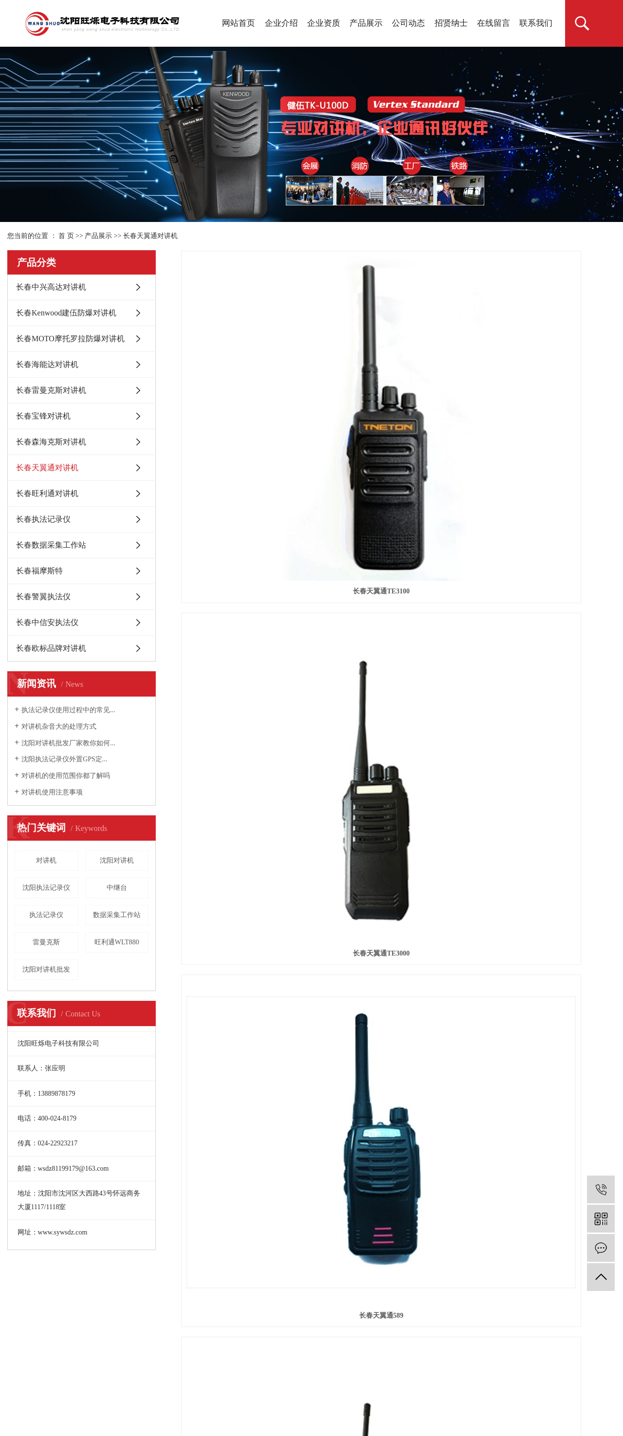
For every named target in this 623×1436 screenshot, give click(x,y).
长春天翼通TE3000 (398, 370)
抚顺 (111, 1403)
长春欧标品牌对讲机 (51, 648)
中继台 (117, 887)
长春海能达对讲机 (47, 364)
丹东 (178, 1403)
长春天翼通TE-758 (547, 512)
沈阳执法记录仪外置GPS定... (64, 759)
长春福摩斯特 (39, 571)
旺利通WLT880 (116, 942)
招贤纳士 (451, 23)
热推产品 (22, 1403)
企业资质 (323, 23)
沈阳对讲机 (117, 860)
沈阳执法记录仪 (46, 887)
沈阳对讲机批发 (46, 969)
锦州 (195, 1403)
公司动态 (408, 23)
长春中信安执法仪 (47, 622)
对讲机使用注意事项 (52, 792)
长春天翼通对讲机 (150, 235)
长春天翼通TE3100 (249, 370)
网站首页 (238, 23)
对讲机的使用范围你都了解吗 (65, 775)
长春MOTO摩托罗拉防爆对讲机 (70, 338)
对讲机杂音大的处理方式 (58, 726)
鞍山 (144, 1403)
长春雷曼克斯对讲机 (51, 390)
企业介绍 (281, 23)
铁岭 (127, 1403)
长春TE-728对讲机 (249, 512)
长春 (246, 1403)
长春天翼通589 (548, 370)
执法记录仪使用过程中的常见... (68, 710)
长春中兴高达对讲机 (51, 287)
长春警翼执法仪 (43, 596)
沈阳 (94, 1403)
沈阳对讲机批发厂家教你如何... (68, 743)
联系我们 (535, 23)
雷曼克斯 (46, 942)
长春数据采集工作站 (51, 545)
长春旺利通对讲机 (47, 493)
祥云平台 (138, 1390)
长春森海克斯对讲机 (51, 442)
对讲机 (46, 860)
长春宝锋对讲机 (43, 416)
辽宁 (229, 1403)
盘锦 (212, 1403)
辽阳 (161, 1403)
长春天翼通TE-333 (249, 654)
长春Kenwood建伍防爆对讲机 (66, 313)
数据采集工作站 (117, 915)
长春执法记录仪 (43, 519)
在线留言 (493, 23)
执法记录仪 (46, 915)
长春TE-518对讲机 (398, 512)
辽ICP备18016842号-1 (43, 1390)
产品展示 (366, 23)
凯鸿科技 (211, 1390)
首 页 (66, 235)
